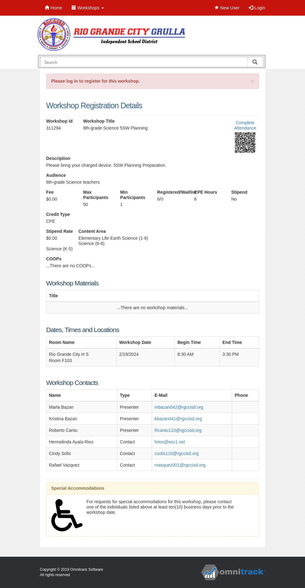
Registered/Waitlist (171, 192)
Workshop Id (59, 121)
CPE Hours (205, 192)
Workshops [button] (88, 7)
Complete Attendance (245, 125)
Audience (56, 175)
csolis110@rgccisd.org (177, 453)
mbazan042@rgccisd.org (179, 407)
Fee (50, 192)
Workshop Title (99, 121)
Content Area (92, 231)
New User (227, 7)
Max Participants (95, 195)
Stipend (239, 192)
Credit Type (58, 214)
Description (58, 158)
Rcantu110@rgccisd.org (178, 430)
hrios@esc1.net (170, 441)
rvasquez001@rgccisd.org (180, 465)
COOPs (54, 258)
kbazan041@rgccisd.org (178, 418)
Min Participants (132, 195)
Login (257, 7)
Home (53, 7)
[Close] (252, 81)
